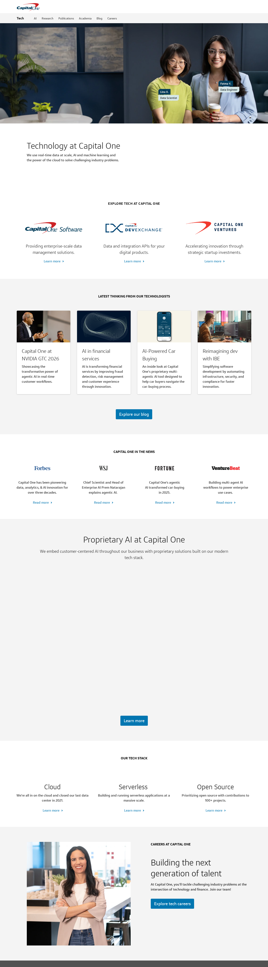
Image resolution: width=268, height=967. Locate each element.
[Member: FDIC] (233, 960)
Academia (85, 18)
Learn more (52, 198)
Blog (99, 18)
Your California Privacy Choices (135, 960)
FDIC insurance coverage (50, 943)
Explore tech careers (172, 866)
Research (47, 18)
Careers (112, 18)
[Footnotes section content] (134, 934)
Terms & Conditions (170, 960)
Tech (20, 18)
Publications (66, 18)
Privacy (91, 960)
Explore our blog (134, 351)
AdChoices (105, 960)
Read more (41, 440)
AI (35, 18)
